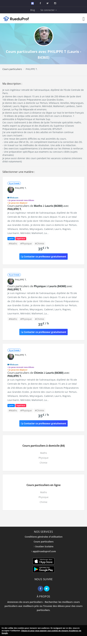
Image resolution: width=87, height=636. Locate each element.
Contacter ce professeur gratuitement (43, 256)
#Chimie (39, 243)
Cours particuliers (12, 69)
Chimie (43, 462)
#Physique (26, 243)
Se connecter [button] (48, 10)
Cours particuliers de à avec (38, 207)
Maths (43, 452)
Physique (43, 457)
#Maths (13, 243)
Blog (32, 10)
